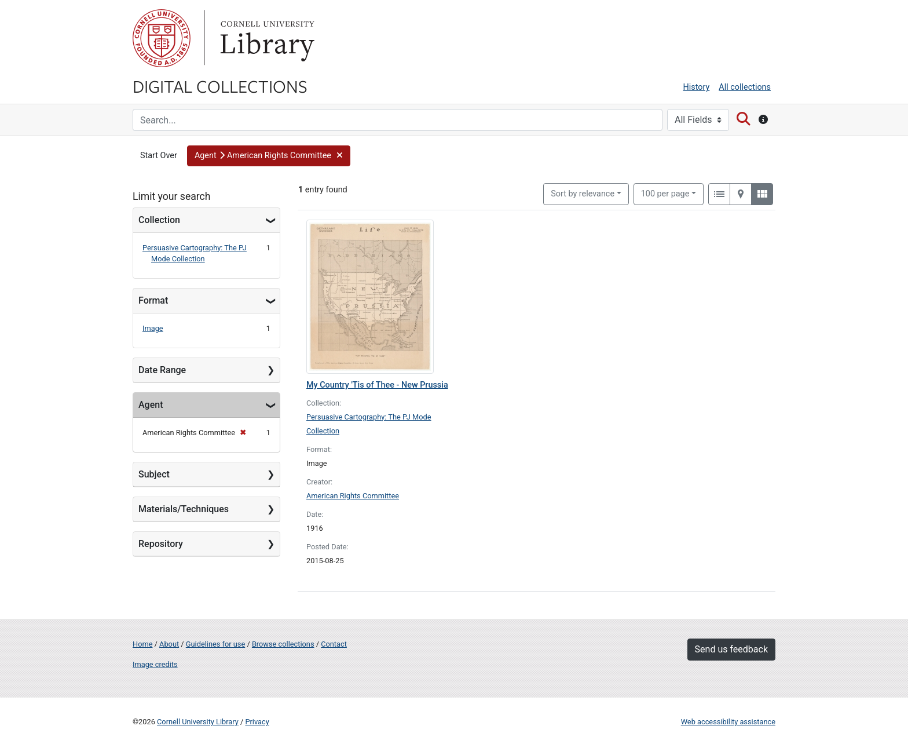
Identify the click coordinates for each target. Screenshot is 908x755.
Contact (334, 644)
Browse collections (283, 644)
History (696, 87)
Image (152, 328)
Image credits (155, 664)
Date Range (162, 369)
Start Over (158, 156)
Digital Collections (220, 85)
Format (153, 300)
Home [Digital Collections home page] (142, 644)
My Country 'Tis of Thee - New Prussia (377, 385)
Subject (154, 474)
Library (265, 38)
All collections (745, 87)
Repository (160, 543)
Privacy (257, 721)
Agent (150, 404)
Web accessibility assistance (728, 721)
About (169, 644)
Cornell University (162, 38)
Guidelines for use (215, 644)
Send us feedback (731, 649)
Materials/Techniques (183, 509)
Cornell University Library (198, 721)
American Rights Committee (352, 495)
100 (665, 193)
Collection (159, 219)
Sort (582, 194)
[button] (268, 155)
